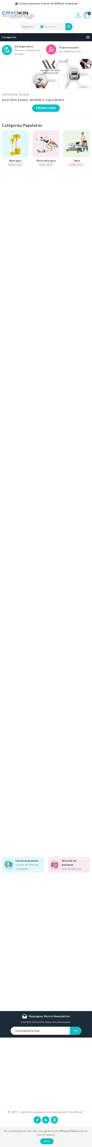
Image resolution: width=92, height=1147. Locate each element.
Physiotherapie (46, 161)
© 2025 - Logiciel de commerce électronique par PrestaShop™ (46, 1111)
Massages (15, 161)
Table (76, 161)
